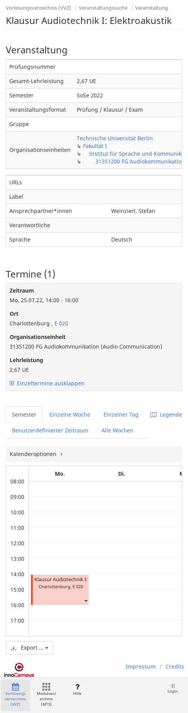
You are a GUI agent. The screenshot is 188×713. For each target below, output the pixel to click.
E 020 (60, 323)
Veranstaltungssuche (103, 7)
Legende (166, 414)
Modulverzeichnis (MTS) (46, 695)
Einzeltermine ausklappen (47, 383)
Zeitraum (22, 290)
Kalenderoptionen (34, 454)
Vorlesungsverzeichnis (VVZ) (38, 7)
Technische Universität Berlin (115, 138)
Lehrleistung (26, 360)
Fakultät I (95, 146)
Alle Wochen (118, 430)
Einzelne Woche (69, 414)
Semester (24, 414)
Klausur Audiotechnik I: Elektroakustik (78, 579)
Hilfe (77, 689)
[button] (86, 600)
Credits (175, 666)
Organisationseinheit (38, 336)
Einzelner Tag (121, 414)
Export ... (29, 647)
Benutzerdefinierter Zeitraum (50, 430)
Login (173, 688)
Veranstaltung (151, 7)
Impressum (141, 666)
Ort (14, 313)
